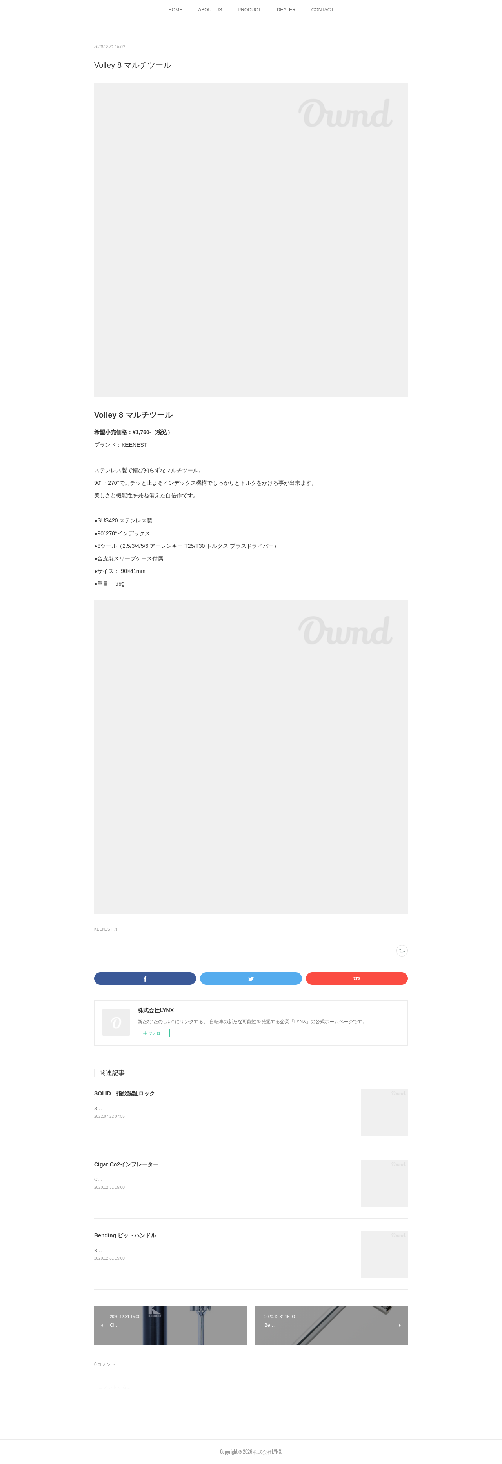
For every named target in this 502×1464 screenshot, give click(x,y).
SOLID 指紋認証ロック (124, 1093)
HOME (175, 10)
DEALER (286, 10)
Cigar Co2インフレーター (126, 1164)
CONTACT (322, 10)
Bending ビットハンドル (125, 1235)
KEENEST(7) (105, 929)
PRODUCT (249, 10)
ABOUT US (210, 10)
